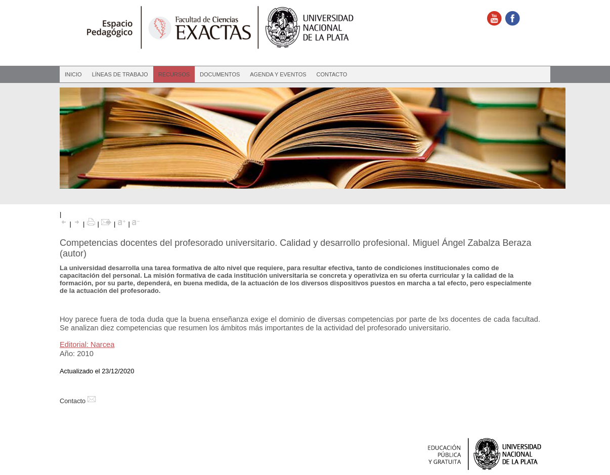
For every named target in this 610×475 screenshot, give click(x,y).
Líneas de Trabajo (120, 74)
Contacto (332, 74)
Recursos (174, 74)
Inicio (73, 74)
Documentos (220, 74)
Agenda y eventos (278, 74)
